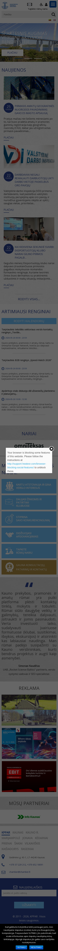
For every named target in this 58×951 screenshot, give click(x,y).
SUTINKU (21, 947)
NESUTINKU (36, 947)
